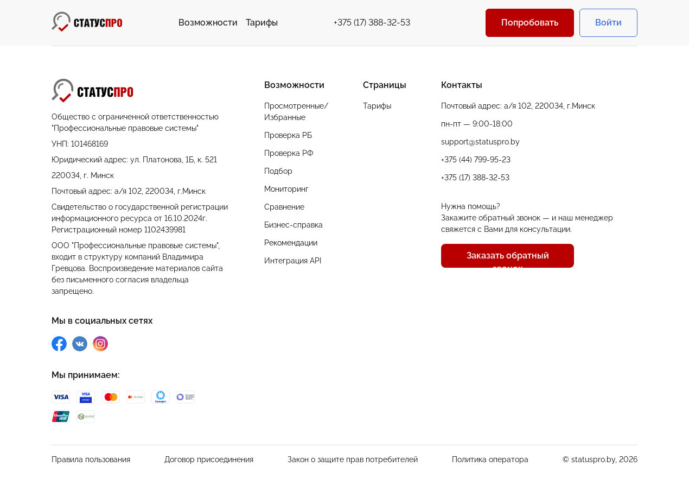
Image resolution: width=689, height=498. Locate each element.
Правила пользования (91, 459)
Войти (608, 22)
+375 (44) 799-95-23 (476, 159)
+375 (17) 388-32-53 (372, 22)
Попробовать (529, 22)
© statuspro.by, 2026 (600, 459)
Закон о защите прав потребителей (353, 459)
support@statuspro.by (480, 141)
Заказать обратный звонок (508, 259)
